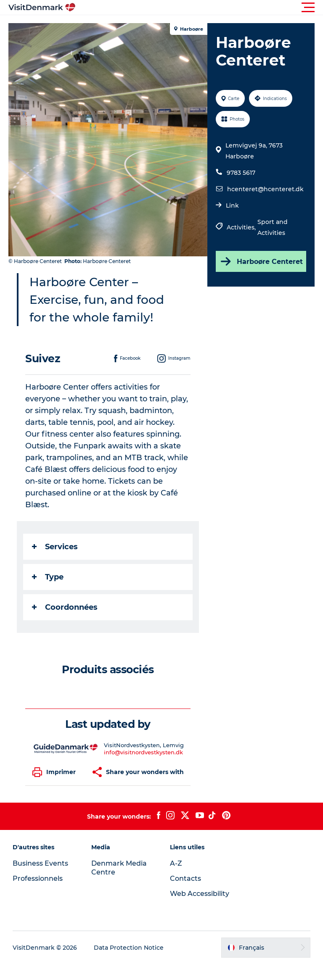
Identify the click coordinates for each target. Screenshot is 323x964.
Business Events (40, 863)
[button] (199, 8)
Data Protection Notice (129, 947)
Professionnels (38, 878)
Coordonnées (65, 607)
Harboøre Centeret (261, 261)
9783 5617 (241, 172)
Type (48, 577)
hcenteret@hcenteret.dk (265, 189)
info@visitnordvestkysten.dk (143, 752)
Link (232, 205)
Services (55, 546)
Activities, (242, 227)
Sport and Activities (272, 227)
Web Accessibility (199, 894)
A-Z (176, 863)
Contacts (185, 878)
